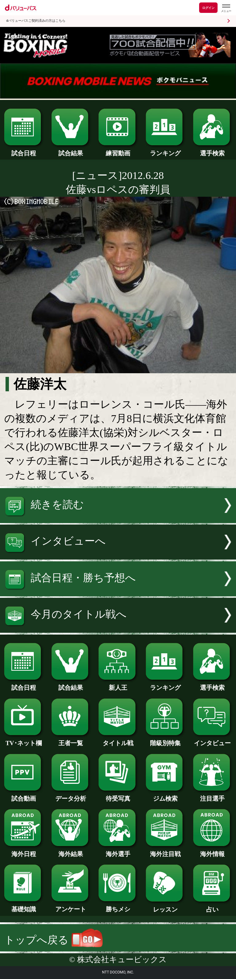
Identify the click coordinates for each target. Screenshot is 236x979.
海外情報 (212, 850)
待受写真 (117, 795)
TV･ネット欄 (23, 740)
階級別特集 (165, 740)
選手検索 (212, 150)
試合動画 (23, 795)
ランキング (165, 150)
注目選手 (212, 795)
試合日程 (23, 150)
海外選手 (117, 850)
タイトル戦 (117, 740)
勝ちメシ (117, 906)
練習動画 (117, 150)
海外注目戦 (165, 850)
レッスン (165, 906)
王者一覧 (70, 740)
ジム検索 (165, 795)
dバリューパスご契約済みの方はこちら (35, 21)
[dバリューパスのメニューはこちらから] (226, 8)
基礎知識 (23, 906)
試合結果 (70, 150)
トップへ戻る (53, 940)
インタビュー (212, 740)
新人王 (117, 684)
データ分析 (70, 795)
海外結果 (70, 850)
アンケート (70, 906)
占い (212, 906)
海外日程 (23, 850)
